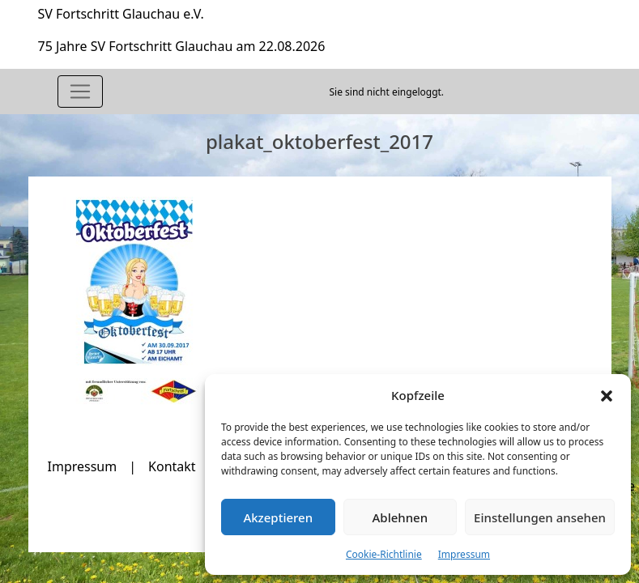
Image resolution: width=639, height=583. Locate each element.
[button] (607, 395)
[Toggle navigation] (80, 91)
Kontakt (172, 466)
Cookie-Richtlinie (384, 554)
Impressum (464, 554)
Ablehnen (400, 517)
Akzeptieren (278, 517)
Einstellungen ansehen (540, 517)
